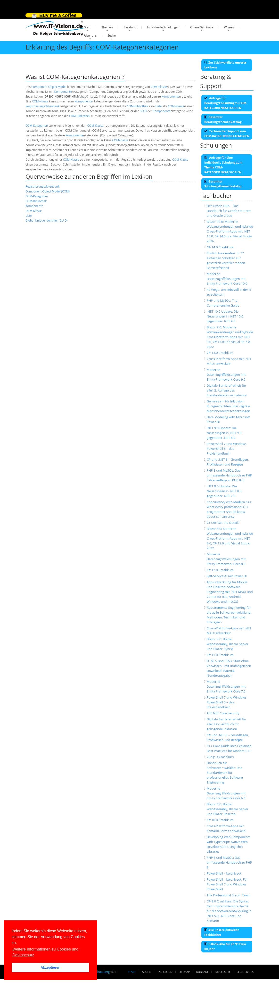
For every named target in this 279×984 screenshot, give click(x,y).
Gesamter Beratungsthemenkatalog (223, 119)
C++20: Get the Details (223, 522)
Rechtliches (245, 972)
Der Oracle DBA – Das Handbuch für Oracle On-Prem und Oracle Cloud (229, 211)
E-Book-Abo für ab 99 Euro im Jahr (225, 946)
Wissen (229, 27)
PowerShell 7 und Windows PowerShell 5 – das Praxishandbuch (226, 449)
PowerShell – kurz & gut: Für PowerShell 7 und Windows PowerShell (227, 884)
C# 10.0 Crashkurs (220, 820)
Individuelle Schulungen (163, 27)
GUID (143, 111)
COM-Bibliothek (137, 106)
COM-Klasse (159, 87)
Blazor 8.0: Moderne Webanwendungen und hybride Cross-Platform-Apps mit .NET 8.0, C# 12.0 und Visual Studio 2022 (230, 538)
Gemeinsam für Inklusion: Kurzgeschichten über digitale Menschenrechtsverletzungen (228, 406)
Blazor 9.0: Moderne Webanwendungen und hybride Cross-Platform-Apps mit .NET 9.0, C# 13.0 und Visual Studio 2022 (230, 337)
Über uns (90, 35)
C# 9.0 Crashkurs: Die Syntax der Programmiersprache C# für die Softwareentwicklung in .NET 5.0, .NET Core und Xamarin (229, 911)
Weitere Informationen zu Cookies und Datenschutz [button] (45, 952)
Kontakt (202, 972)
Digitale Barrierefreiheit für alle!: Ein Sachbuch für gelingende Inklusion (226, 724)
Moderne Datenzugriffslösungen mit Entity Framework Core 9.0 (226, 374)
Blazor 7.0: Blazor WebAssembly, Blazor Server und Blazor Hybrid (227, 644)
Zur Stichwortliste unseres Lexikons (225, 64)
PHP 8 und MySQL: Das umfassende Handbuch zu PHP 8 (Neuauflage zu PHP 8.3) (229, 475)
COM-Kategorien (36, 126)
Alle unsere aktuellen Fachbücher (221, 932)
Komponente (63, 92)
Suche (111, 35)
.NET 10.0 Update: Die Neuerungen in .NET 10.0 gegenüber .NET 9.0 (225, 316)
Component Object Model (48, 87)
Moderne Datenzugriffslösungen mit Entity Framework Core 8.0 (226, 559)
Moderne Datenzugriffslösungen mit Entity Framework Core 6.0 (226, 793)
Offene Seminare (201, 27)
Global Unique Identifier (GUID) (46, 220)
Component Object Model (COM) (47, 191)
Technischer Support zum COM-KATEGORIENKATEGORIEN (226, 133)
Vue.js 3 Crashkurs (220, 757)
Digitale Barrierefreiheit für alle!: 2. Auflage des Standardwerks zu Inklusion (227, 390)
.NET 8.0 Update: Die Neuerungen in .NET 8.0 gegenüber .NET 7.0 (224, 491)
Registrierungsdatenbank (42, 106)
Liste (159, 106)
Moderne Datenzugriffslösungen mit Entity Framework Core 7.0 (226, 686)
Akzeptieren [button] (50, 967)
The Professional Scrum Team (228, 895)
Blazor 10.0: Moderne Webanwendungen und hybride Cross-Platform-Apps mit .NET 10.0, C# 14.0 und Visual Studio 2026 (230, 231)
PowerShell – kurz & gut (224, 873)
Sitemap (184, 972)
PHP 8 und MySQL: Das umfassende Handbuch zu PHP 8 (229, 862)
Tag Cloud (164, 972)
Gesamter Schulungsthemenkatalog (222, 183)
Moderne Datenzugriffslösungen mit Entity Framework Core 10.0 (227, 279)
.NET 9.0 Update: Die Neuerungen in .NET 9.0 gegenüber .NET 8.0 (224, 433)
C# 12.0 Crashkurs (220, 570)
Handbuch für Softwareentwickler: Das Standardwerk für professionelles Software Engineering (225, 772)
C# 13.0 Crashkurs (220, 352)
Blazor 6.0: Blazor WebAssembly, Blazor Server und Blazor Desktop (227, 809)
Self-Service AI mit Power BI (227, 576)
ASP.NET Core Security (223, 713)
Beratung (130, 27)
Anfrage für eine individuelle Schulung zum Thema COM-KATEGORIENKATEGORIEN (223, 165)
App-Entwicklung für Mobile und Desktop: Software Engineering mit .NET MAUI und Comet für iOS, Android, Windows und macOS (230, 592)
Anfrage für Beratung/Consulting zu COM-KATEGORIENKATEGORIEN (225, 103)
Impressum (222, 972)
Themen (107, 27)
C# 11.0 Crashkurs (220, 655)
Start (87, 27)
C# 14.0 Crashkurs (220, 247)
